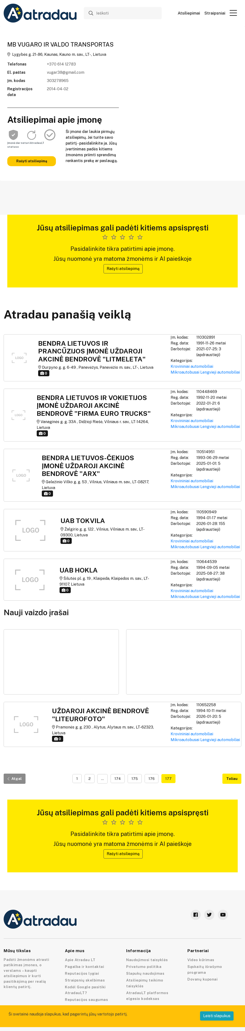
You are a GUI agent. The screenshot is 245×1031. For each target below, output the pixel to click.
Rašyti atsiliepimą (31, 161)
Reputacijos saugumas (86, 1000)
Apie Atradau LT (80, 960)
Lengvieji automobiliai (220, 372)
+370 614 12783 (61, 64)
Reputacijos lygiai (82, 973)
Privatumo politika (143, 967)
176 (152, 779)
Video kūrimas (200, 960)
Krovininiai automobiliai (192, 366)
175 (134, 779)
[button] (233, 13)
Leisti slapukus (216, 1016)
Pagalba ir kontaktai (84, 967)
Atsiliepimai (189, 13)
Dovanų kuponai (202, 979)
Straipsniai (214, 13)
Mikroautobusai (185, 372)
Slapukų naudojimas (145, 973)
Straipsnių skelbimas (85, 980)
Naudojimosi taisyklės (147, 960)
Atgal (15, 779)
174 (117, 779)
